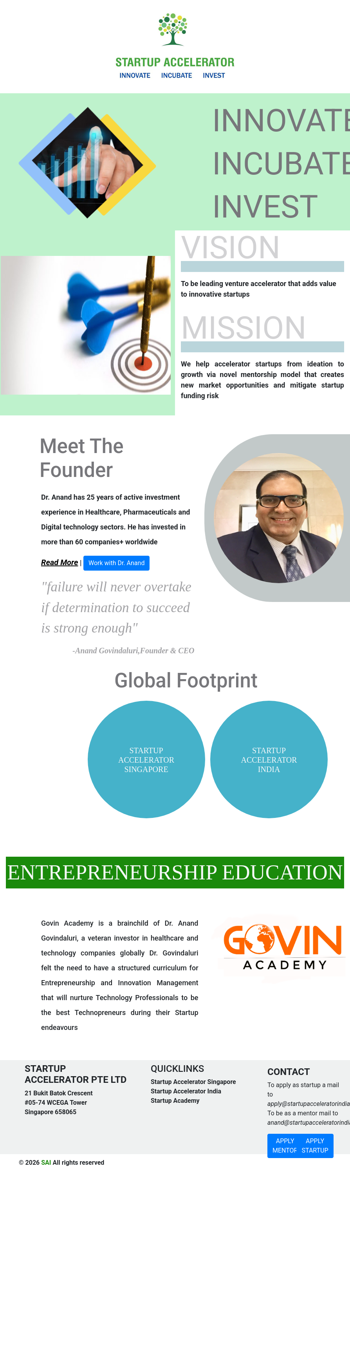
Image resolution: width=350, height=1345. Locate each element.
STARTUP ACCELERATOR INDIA (269, 760)
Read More (59, 562)
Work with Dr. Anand (116, 563)
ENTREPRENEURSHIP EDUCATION (175, 872)
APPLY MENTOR (285, 1145)
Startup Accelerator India (186, 1091)
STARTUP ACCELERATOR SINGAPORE (146, 760)
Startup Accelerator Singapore (193, 1082)
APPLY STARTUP (314, 1145)
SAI (46, 1162)
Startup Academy (175, 1100)
